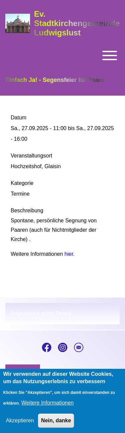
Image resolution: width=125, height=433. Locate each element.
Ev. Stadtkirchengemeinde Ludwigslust (77, 23)
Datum (18, 117)
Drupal (63, 313)
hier (69, 254)
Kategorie (22, 183)
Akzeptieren (20, 426)
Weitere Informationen (47, 408)
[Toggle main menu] (62, 55)
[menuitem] (22, 371)
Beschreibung (27, 210)
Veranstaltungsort (31, 155)
